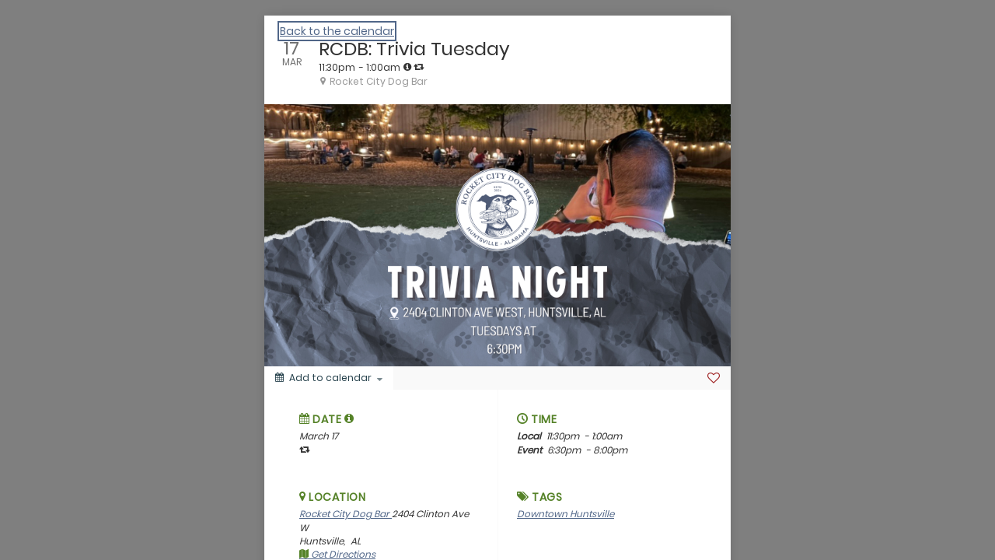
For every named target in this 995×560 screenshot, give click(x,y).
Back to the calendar (337, 31)
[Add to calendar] (328, 378)
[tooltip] (407, 67)
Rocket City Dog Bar (345, 513)
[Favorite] (713, 378)
